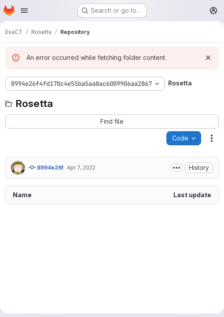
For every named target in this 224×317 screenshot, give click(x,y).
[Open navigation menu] (24, 11)
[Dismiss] (208, 57)
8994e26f (46, 167)
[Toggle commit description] (176, 168)
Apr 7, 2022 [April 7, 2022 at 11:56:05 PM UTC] (81, 167)
